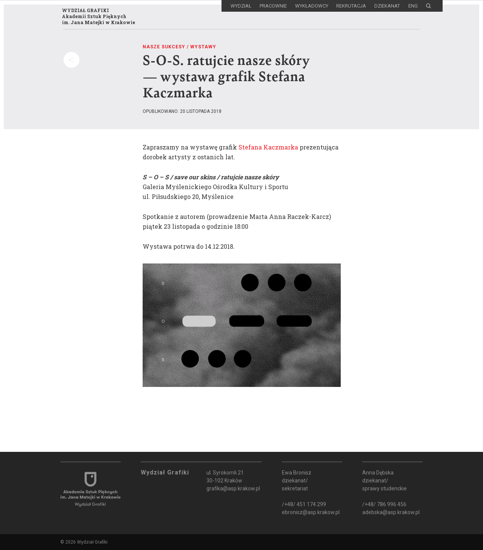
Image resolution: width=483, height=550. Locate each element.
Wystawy (203, 46)
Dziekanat (387, 6)
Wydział (241, 6)
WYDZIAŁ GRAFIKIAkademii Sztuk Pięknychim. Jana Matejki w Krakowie (95, 18)
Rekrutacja (351, 6)
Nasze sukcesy (164, 46)
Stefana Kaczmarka (268, 147)
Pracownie (273, 6)
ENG (413, 6)
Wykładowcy (311, 6)
